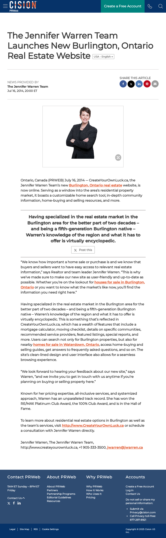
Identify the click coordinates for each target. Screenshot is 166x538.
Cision (148, 529)
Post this (83, 250)
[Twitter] (9, 503)
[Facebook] (14, 503)
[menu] (5, 6)
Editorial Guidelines (59, 497)
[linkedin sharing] (139, 84)
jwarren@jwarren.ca (125, 447)
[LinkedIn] (19, 503)
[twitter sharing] (131, 84)
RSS (36, 529)
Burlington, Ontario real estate (95, 185)
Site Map (24, 529)
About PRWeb (56, 486)
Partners (52, 490)
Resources (53, 501)
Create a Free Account (140, 486)
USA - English (103, 56)
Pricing (90, 497)
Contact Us (16, 498)
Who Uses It (93, 493)
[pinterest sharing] (147, 84)
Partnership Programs (61, 493)
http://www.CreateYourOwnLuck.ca (93, 426)
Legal (12, 529)
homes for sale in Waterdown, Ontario (66, 345)
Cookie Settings (50, 529)
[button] (160, 6)
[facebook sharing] (123, 84)
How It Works (94, 490)
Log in (129, 490)
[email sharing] (155, 84)
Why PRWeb (94, 486)
